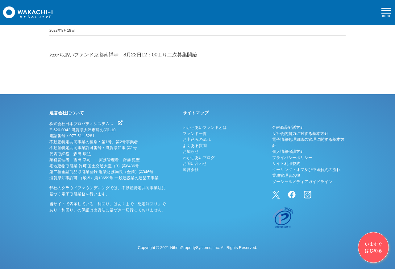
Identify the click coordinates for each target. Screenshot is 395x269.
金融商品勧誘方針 (288, 127)
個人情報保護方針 (288, 151)
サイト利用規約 (286, 163)
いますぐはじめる (373, 247)
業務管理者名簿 (286, 175)
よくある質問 (195, 145)
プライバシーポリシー (292, 157)
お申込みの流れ (197, 139)
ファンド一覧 (195, 133)
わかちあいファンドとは (205, 127)
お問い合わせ (195, 163)
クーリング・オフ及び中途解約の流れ (306, 169)
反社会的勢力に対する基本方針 (300, 133)
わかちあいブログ (199, 157)
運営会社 (191, 169)
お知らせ (191, 151)
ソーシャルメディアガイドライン (302, 181)
